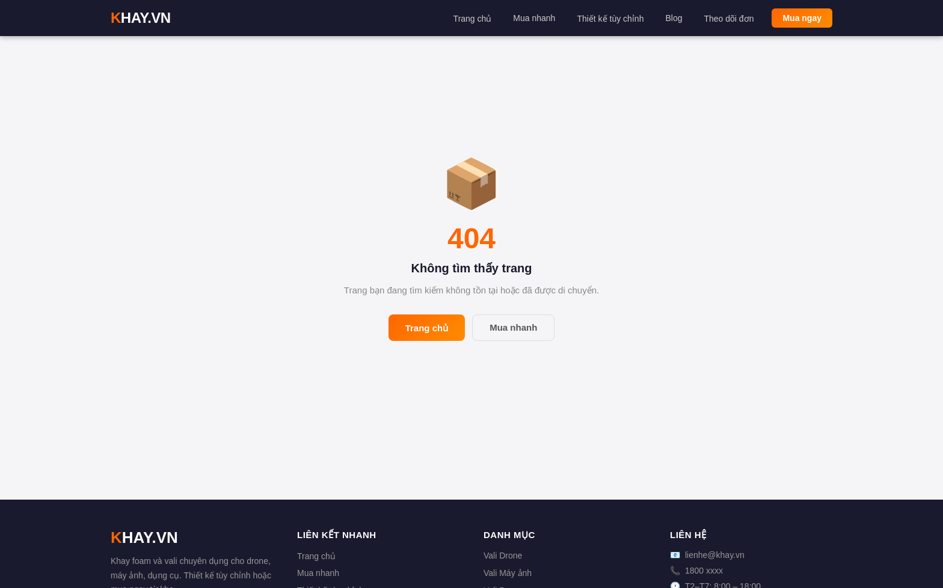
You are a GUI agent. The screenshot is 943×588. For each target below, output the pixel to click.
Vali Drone (503, 555)
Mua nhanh (534, 18)
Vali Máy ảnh (508, 573)
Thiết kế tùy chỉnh (610, 18)
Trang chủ (472, 18)
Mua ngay (802, 18)
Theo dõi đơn (729, 18)
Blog (673, 18)
